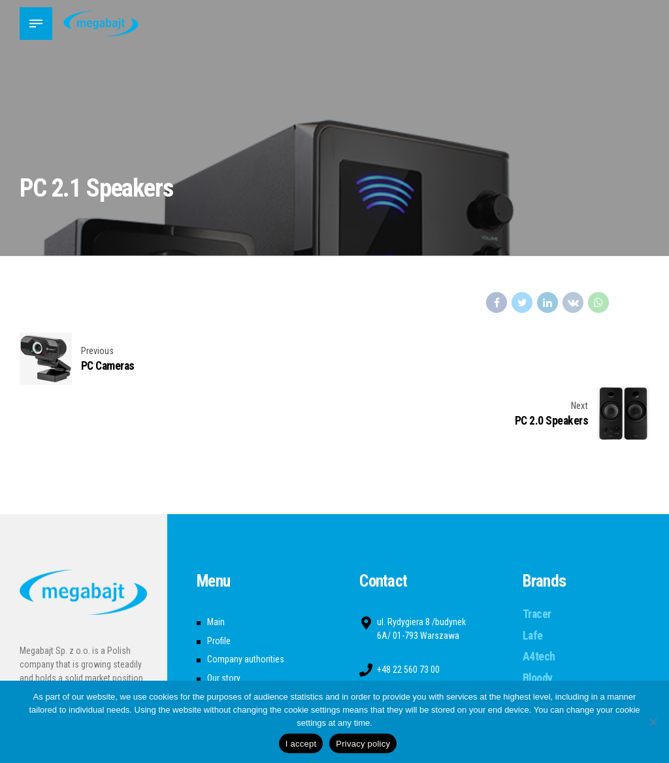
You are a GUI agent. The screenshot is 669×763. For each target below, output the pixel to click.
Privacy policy (363, 744)
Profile (219, 586)
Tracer (537, 559)
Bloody (538, 623)
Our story (223, 623)
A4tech (539, 601)
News (217, 642)
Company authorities (245, 605)
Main (216, 567)
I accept (301, 744)
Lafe (533, 580)
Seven (537, 644)
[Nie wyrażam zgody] (652, 721)
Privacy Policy (233, 680)
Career (219, 661)
